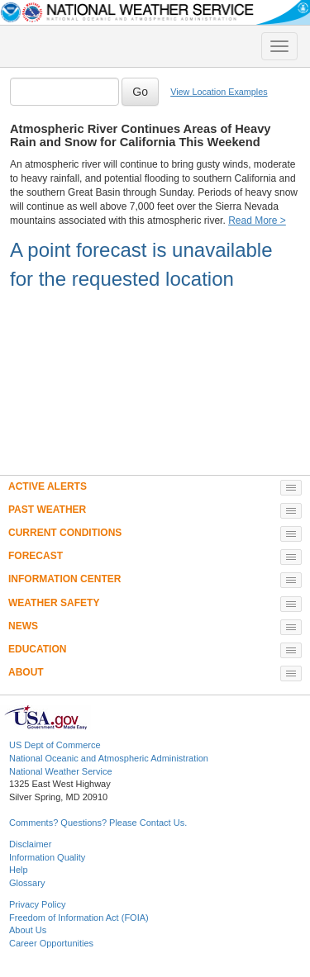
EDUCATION (37, 649)
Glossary (27, 883)
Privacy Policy (37, 904)
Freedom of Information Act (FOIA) (79, 917)
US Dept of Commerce (55, 745)
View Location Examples (218, 92)
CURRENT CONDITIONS (65, 532)
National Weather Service (60, 771)
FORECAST (35, 556)
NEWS (23, 626)
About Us (27, 930)
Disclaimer (30, 844)
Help (18, 870)
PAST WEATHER (47, 509)
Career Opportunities (51, 943)
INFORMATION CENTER (64, 579)
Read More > (257, 220)
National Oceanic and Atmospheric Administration (108, 758)
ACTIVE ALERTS (47, 486)
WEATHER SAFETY (53, 603)
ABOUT (26, 672)
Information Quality (47, 857)
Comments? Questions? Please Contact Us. (98, 823)
